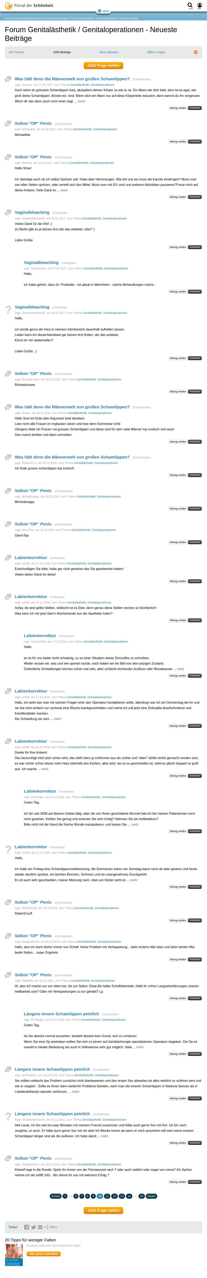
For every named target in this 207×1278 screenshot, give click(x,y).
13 (122, 1196)
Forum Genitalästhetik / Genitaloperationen (93, 18)
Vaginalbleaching (32, 212)
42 (141, 1196)
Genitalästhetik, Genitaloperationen (92, 84)
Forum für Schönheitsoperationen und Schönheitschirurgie (36, 18)
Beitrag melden (178, 108)
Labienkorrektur (31, 557)
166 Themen (16, 52)
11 (107, 1196)
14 (129, 1196)
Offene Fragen (156, 52)
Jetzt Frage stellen (103, 66)
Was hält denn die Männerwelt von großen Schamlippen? (72, 78)
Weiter (152, 1196)
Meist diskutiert (108, 52)
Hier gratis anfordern (44, 1254)
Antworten (194, 108)
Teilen (13, 1227)
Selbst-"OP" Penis (33, 123)
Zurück (55, 1196)
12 (114, 1196)
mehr (82, 101)
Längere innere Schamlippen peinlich (61, 1013)
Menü (103, 11)
